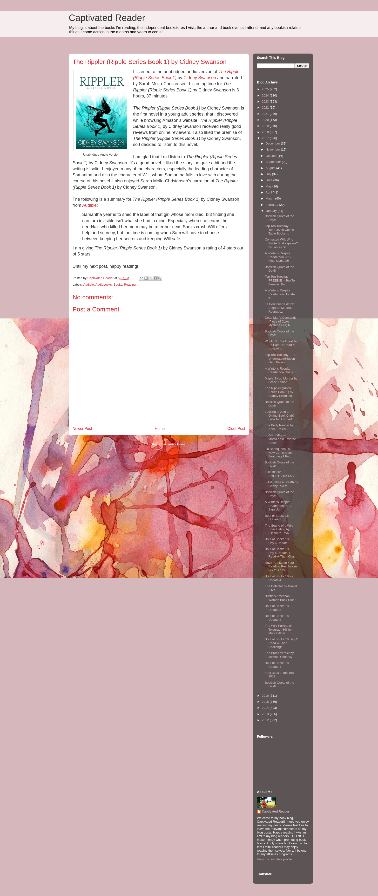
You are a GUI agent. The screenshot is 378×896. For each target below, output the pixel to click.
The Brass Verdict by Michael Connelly (279, 655)
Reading (129, 284)
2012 (266, 720)
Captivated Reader (107, 18)
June (269, 180)
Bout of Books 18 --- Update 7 (279, 517)
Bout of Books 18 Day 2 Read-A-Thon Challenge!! (281, 642)
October (272, 156)
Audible (89, 205)
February (272, 205)
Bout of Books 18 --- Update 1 (279, 665)
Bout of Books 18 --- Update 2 (279, 617)
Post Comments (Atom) (168, 444)
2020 (266, 120)
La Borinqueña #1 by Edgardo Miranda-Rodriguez (279, 307)
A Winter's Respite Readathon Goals (279, 370)
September (274, 162)
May (269, 186)
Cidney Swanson (199, 77)
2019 (266, 126)
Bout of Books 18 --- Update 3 (279, 608)
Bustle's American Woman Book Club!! (280, 598)
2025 (266, 89)
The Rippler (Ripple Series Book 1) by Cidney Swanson (279, 391)
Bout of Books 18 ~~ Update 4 (279, 578)
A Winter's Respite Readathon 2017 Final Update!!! (278, 256)
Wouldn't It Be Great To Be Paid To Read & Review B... (281, 345)
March (270, 198)
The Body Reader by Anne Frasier (279, 427)
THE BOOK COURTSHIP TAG (279, 474)
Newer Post (82, 429)
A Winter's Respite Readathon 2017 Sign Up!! (278, 505)
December (273, 143)
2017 (266, 138)
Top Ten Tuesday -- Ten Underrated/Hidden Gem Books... (281, 358)
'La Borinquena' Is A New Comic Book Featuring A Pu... (278, 452)
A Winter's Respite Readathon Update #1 (280, 294)
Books (118, 284)
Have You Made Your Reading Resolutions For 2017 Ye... (281, 566)
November (273, 149)
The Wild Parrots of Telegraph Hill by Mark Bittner (278, 629)
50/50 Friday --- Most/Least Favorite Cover (280, 438)
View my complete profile (274, 859)
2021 (266, 114)
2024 (266, 95)
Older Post (236, 429)
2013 (266, 714)
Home (160, 429)
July (269, 174)
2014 (266, 708)
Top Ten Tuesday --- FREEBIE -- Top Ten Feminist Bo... (281, 280)
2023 (266, 101)
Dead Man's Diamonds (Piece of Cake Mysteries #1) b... (280, 321)
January (272, 211)
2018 (266, 132)
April (269, 192)
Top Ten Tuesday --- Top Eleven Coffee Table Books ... (279, 229)
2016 (266, 695)
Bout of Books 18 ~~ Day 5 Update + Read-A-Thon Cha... (280, 552)
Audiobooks (103, 284)
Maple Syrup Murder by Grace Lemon (281, 380)
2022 (266, 107)
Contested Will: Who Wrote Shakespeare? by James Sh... (281, 243)
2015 (266, 701)
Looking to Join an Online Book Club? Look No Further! (279, 415)
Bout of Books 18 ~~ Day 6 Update (279, 541)
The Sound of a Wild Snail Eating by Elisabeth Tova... (279, 529)
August (271, 168)
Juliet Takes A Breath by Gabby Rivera (281, 484)
